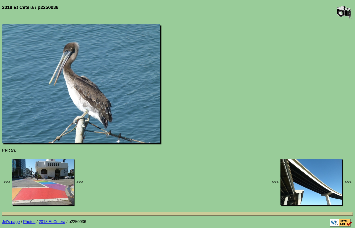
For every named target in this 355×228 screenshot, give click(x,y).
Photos (29, 222)
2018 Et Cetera (52, 222)
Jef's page (11, 222)
